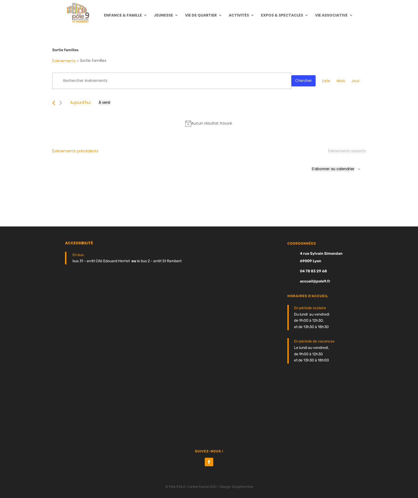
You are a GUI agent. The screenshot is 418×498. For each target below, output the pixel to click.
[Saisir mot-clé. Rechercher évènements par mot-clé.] (171, 81)
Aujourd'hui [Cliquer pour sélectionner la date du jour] (80, 102)
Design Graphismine (236, 486)
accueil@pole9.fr (315, 281)
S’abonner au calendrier (333, 169)
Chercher (303, 80)
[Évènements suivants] (60, 102)
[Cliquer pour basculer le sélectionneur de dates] (105, 102)
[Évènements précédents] (53, 102)
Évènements (64, 60)
